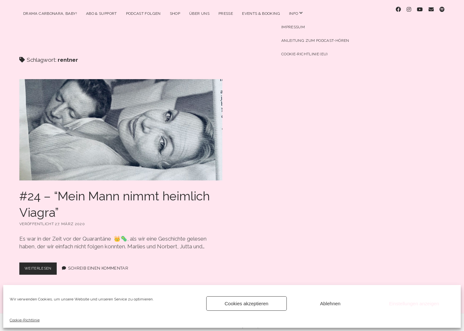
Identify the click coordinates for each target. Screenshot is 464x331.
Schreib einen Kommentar (101, 262)
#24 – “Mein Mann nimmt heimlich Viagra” (120, 124)
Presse (225, 13)
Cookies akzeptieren (246, 303)
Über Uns (199, 13)
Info (293, 13)
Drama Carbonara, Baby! (50, 13)
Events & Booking (261, 13)
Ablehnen (330, 303)
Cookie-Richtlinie (25, 320)
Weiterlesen (42, 264)
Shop (175, 13)
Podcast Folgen (143, 13)
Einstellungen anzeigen (414, 303)
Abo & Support (101, 13)
